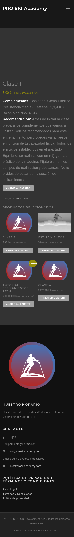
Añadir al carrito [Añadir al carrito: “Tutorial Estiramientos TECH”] (18, 304)
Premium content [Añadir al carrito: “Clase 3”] (18, 250)
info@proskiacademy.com (25, 451)
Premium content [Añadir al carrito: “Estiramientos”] (53, 250)
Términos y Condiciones (17, 493)
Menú (68, 8)
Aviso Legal (10, 489)
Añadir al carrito (18, 188)
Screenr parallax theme (26, 530)
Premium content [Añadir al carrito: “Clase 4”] (53, 298)
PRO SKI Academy (25, 8)
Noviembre (21, 198)
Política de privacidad (16, 498)
